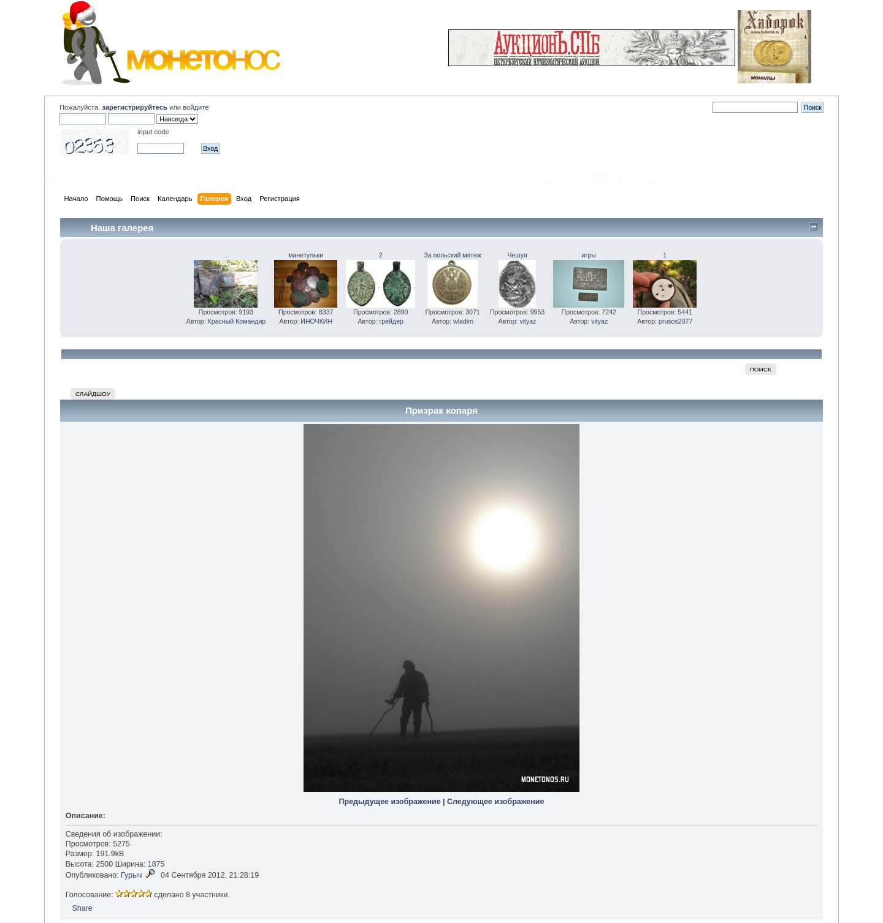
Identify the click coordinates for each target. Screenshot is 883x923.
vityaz (527, 321)
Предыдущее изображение (390, 801)
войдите (195, 107)
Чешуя (517, 255)
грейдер (391, 321)
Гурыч (131, 875)
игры (589, 255)
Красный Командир (237, 321)
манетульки (305, 255)
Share (82, 908)
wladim (463, 321)
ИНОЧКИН (316, 321)
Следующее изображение (495, 801)
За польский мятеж (452, 255)
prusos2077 (675, 321)
